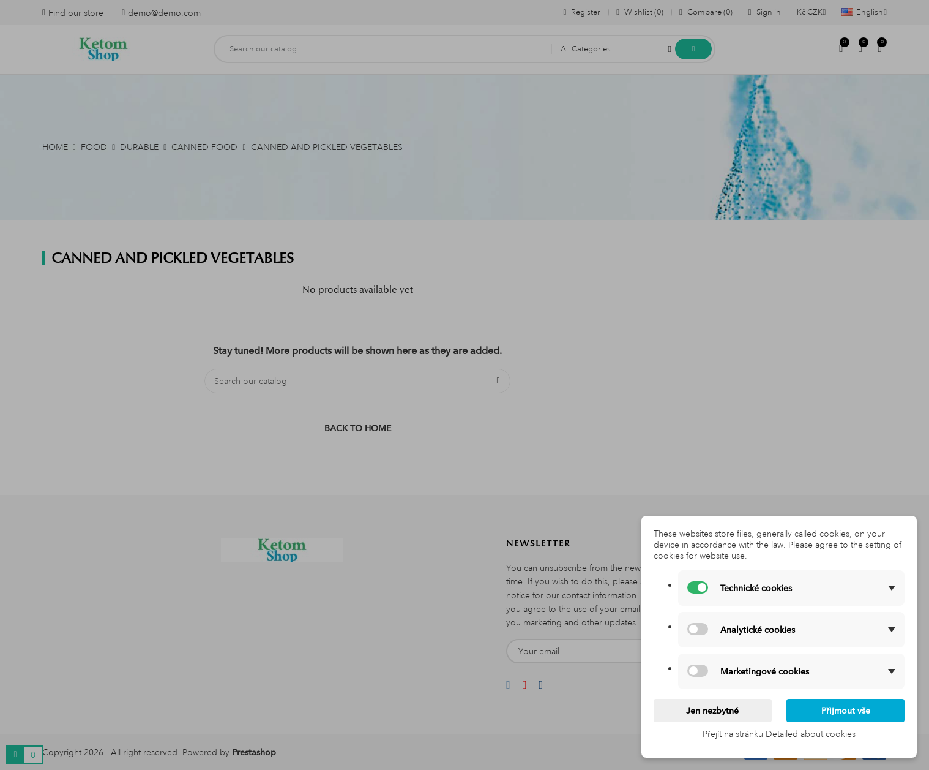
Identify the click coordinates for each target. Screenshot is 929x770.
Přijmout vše (845, 710)
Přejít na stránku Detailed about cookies (779, 733)
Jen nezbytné (712, 710)
